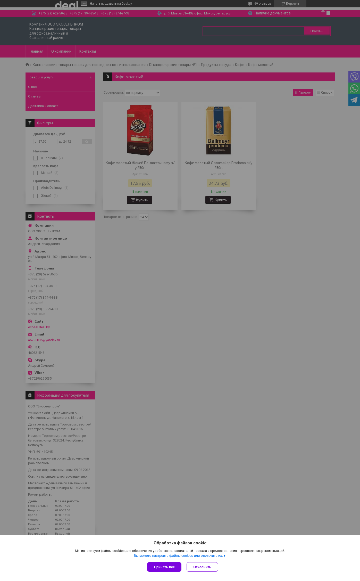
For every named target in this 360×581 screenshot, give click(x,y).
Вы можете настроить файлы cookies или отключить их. (178, 556)
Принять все (164, 567)
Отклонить (202, 567)
